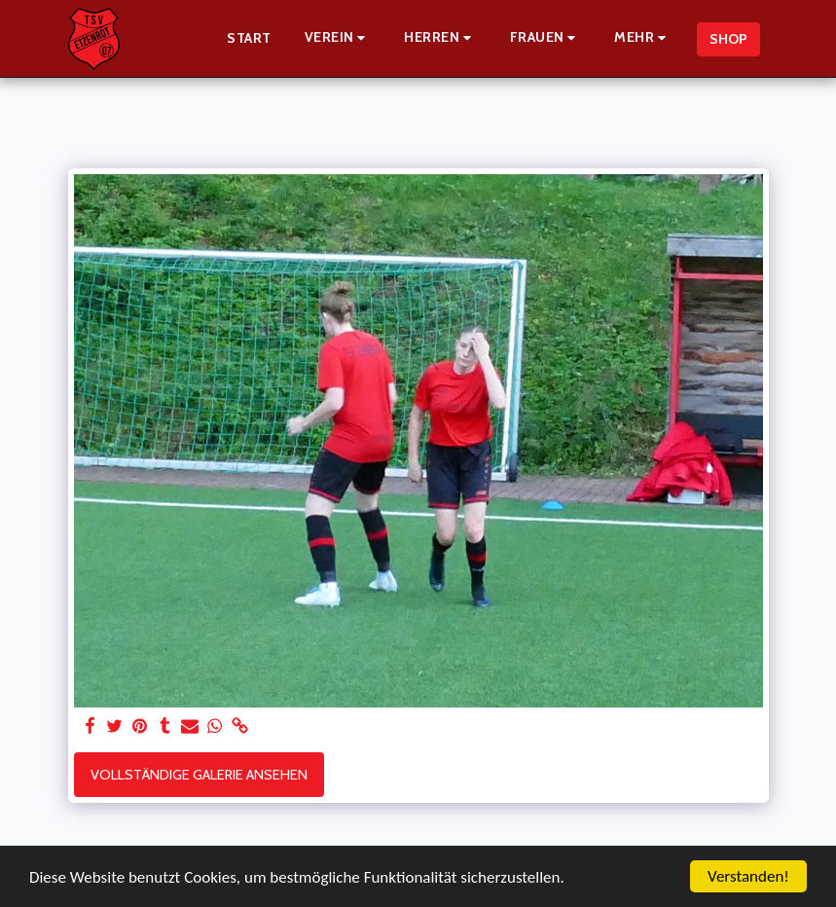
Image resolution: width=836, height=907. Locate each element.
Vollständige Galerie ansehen (199, 774)
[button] (338, 38)
